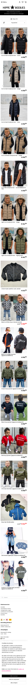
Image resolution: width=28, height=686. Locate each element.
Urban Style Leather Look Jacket (11, 288)
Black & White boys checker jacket (11, 322)
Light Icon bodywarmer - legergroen (12, 255)
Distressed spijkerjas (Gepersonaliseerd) (13, 555)
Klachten (3, 615)
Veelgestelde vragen (6, 610)
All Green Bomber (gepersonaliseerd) (12, 488)
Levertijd (3, 607)
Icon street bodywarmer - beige (10, 89)
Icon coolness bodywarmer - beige (11, 155)
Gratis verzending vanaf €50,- (14, 11)
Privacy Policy (4, 613)
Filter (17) (14, 19)
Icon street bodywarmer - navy (10, 122)
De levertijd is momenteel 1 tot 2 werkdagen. (14, 13)
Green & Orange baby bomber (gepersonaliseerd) (10, 588)
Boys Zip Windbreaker (7, 522)
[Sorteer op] (14, 22)
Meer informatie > (5, 637)
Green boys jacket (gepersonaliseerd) (12, 388)
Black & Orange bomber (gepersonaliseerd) (8, 355)
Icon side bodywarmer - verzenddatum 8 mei (13, 188)
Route (3, 638)
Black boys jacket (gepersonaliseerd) (12, 422)
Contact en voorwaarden (7, 611)
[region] (14, 659)
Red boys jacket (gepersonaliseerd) (11, 455)
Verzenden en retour (6, 608)
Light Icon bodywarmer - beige (10, 222)
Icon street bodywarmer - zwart (11, 55)
